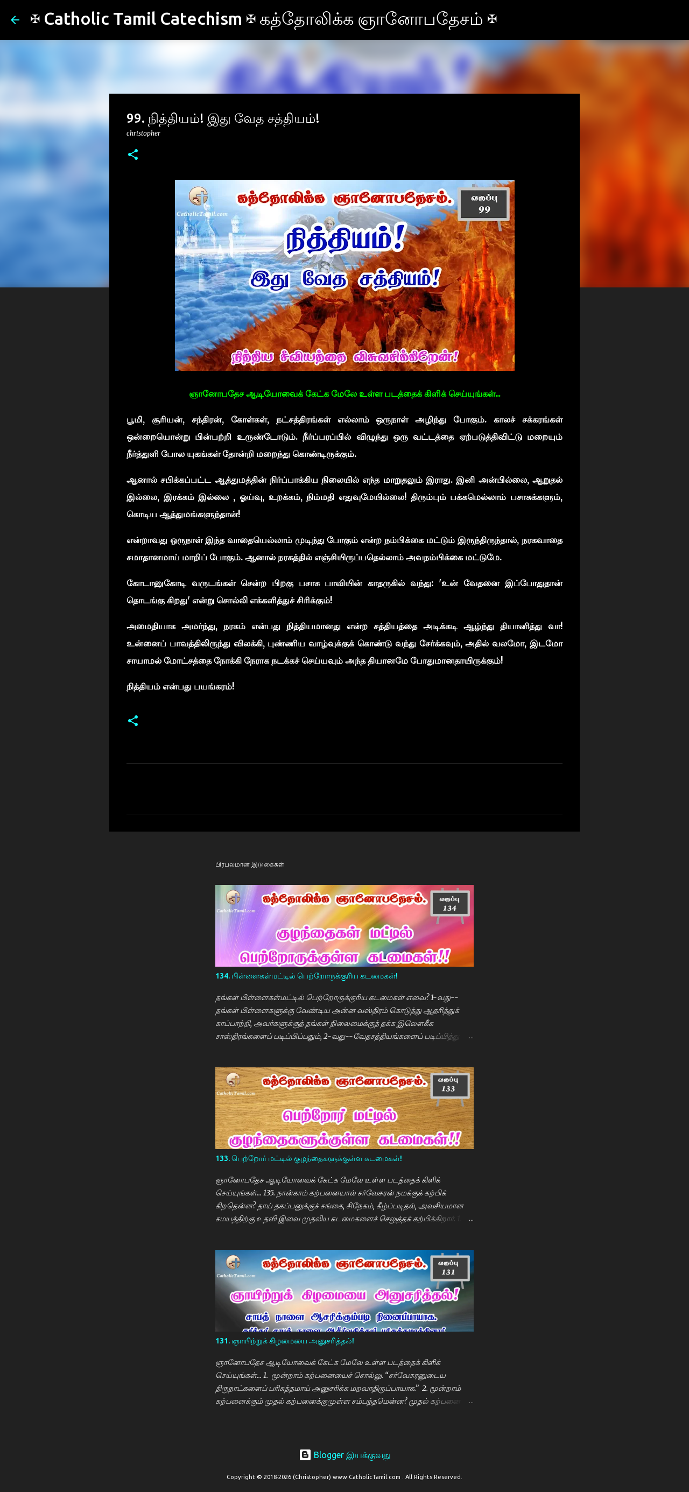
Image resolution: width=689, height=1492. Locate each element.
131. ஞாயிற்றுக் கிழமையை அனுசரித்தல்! (284, 1340)
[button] (132, 155)
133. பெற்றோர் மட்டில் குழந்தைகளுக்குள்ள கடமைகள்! (308, 1158)
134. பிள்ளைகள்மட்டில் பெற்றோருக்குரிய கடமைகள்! (306, 976)
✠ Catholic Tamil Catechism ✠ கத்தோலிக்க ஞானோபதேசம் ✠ (263, 18)
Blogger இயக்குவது (345, 1455)
